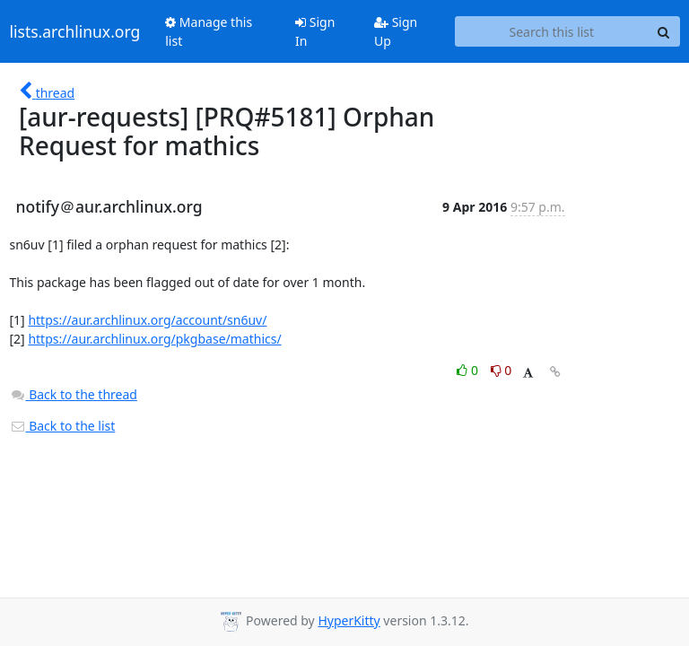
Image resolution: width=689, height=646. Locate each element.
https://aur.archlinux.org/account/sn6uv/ (147, 319)
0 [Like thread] (469, 370)
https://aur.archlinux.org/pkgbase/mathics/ (154, 338)
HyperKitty (348, 620)
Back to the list (63, 425)
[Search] (664, 31)
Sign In (315, 31)
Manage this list (208, 31)
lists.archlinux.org (75, 31)
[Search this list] (551, 31)
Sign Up (395, 31)
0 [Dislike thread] (501, 370)
